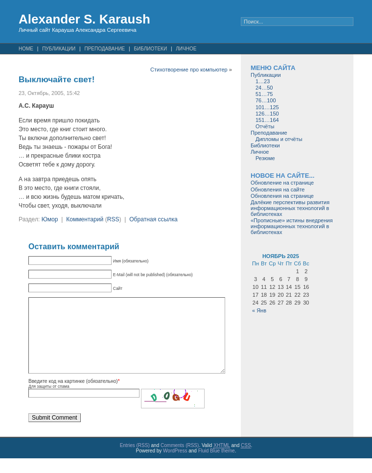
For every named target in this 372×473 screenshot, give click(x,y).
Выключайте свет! (56, 79)
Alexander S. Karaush (84, 19)
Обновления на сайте (277, 189)
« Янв (259, 310)
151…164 (267, 120)
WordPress (175, 465)
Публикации (58, 48)
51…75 (264, 94)
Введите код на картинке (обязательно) (73, 396)
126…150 (267, 114)
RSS (113, 219)
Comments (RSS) (180, 460)
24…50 (264, 88)
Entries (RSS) (135, 460)
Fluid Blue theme (216, 465)
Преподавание (104, 48)
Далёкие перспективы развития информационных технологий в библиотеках (290, 208)
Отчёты (265, 126)
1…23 (263, 81)
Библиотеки (150, 48)
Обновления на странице (282, 196)
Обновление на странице (282, 183)
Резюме (265, 158)
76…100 (266, 100)
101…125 (267, 107)
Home (26, 48)
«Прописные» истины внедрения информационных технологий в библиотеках (292, 226)
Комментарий (84, 219)
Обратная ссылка (153, 219)
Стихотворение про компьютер (189, 69)
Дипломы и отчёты (279, 139)
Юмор (50, 219)
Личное (186, 48)
